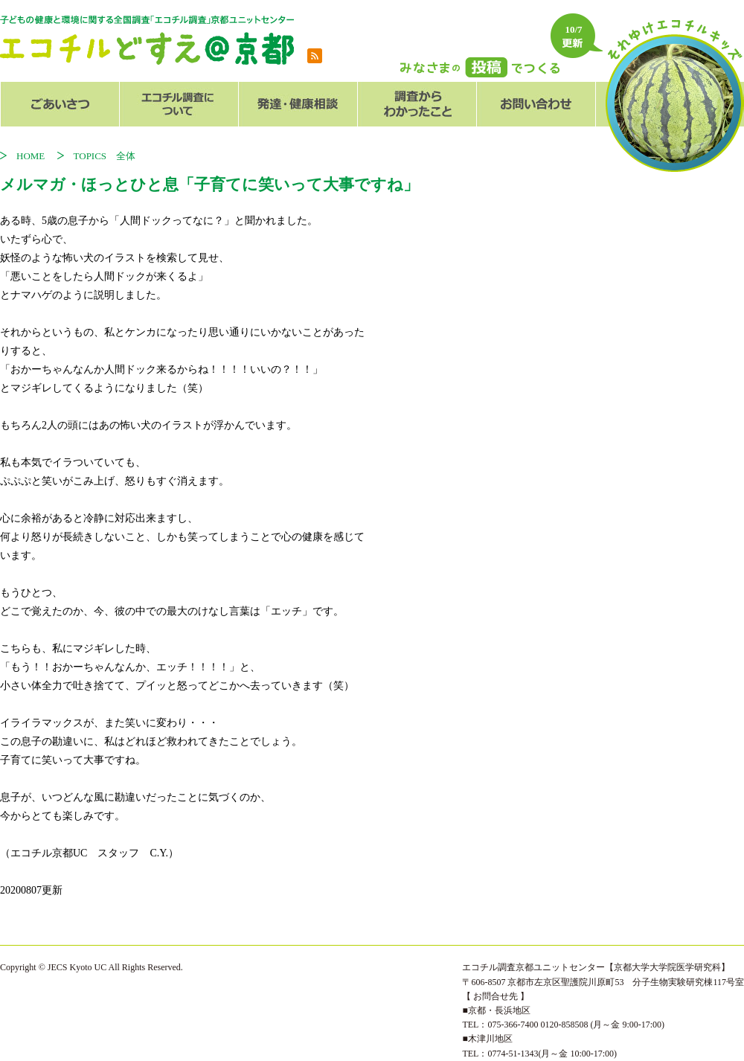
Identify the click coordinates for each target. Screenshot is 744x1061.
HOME (35, 155)
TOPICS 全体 (105, 155)
